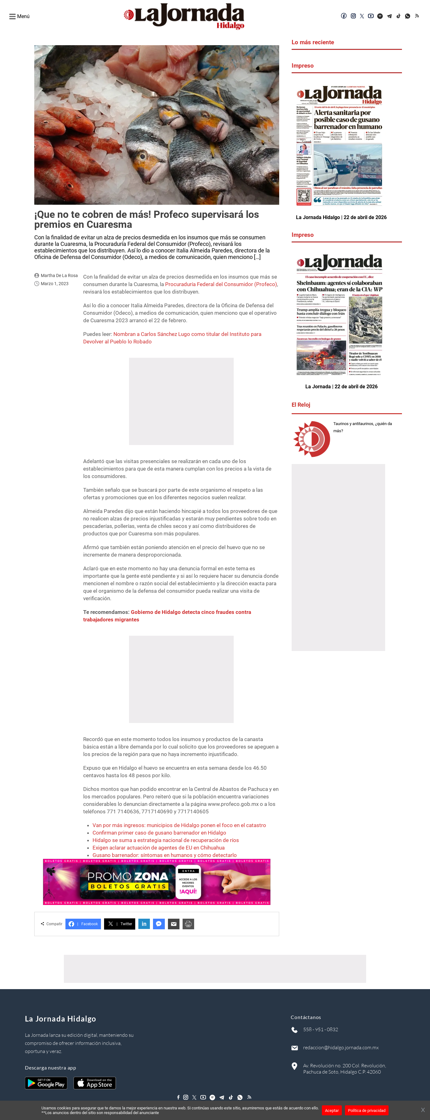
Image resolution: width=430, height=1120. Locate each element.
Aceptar (332, 1110)
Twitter (119, 924)
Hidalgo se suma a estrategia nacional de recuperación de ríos (166, 840)
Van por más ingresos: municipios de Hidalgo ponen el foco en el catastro (179, 825)
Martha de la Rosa (59, 275)
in (144, 924)
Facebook (83, 924)
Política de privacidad (366, 1110)
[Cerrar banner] (423, 1110)
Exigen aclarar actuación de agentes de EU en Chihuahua (159, 848)
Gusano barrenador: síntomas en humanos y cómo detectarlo (165, 855)
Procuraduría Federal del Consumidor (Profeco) (221, 284)
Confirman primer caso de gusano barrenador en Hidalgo (159, 833)
